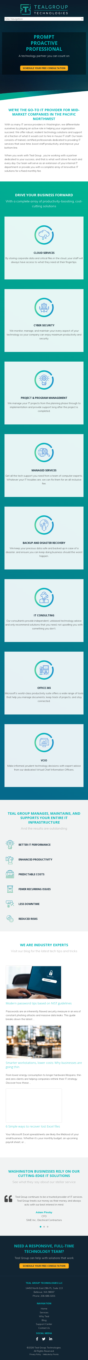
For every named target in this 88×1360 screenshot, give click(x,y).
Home (44, 1308)
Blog (44, 1320)
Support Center (44, 1323)
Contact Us (44, 1327)
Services (44, 1312)
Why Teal (44, 1316)
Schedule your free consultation (44, 68)
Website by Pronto (51, 1354)
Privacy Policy (35, 1354)
